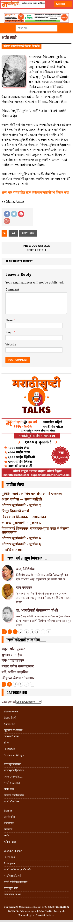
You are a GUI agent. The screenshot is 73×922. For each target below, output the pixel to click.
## (13, 233)
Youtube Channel (13, 850)
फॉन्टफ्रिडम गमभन (12, 894)
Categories (8, 701)
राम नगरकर (24, 587)
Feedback (9, 748)
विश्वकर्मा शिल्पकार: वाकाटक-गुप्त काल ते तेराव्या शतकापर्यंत (35, 530)
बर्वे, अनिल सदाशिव (15, 672)
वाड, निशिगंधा (25, 568)
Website (10, 344)
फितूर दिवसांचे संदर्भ (15, 511)
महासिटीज (9, 823)
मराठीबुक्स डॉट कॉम (13, 875)
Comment (12, 289)
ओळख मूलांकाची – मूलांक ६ (21, 544)
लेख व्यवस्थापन (11, 711)
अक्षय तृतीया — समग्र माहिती (22, 499)
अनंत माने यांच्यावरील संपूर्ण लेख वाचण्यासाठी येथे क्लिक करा (35, 193)
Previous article (36, 246)
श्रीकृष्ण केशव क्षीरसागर (18, 677)
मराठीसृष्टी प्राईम (11, 888)
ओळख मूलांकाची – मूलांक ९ (21, 505)
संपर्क (6, 742)
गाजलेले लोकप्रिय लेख (14, 795)
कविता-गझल (10, 841)
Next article (36, 250)
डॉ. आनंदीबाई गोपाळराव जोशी (37, 610)
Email (9, 332)
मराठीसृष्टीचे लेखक (12, 764)
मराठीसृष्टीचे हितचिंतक (14, 770)
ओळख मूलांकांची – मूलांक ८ (21, 522)
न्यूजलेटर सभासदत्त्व (13, 730)
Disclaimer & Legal (14, 755)
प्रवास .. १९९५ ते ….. (13, 776)
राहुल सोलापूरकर (13, 648)
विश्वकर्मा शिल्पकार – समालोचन (24, 516)
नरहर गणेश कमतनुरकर (18, 666)
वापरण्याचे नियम (11, 736)
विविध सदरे (9, 789)
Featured (28, 233)
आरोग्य (7, 835)
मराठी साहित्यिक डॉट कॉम (15, 882)
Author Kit (9, 724)
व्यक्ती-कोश (9, 816)
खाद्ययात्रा (8, 829)
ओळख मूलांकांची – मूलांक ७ (21, 538)
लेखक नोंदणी (10, 717)
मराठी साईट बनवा (12, 782)
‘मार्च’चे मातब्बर (12, 549)
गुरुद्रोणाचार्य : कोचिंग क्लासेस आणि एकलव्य (32, 493)
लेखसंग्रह (8, 810)
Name (9, 320)
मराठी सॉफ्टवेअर (11, 801)
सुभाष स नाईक (12, 654)
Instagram (10, 863)
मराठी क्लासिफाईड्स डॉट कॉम (17, 869)
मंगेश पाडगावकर (13, 660)
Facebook (9, 857)
